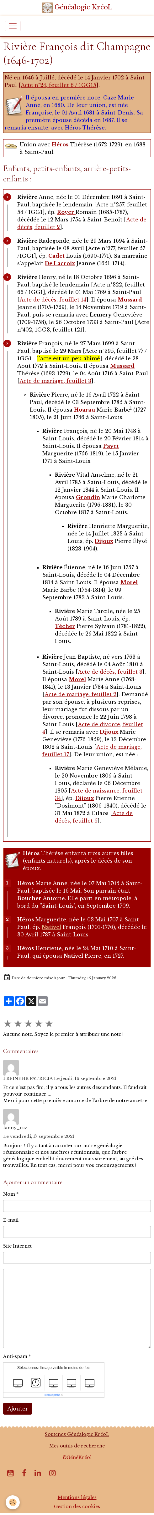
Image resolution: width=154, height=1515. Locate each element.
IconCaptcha (53, 1394)
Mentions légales (77, 1497)
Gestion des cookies (77, 1506)
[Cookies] (13, 1502)
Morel (77, 679)
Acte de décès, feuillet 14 (52, 299)
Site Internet (17, 1246)
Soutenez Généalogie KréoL (77, 1434)
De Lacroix (60, 263)
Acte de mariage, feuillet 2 (80, 694)
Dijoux (109, 732)
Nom (9, 1194)
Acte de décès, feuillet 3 (110, 672)
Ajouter (17, 1409)
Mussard (130, 299)
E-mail (11, 1220)
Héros (60, 144)
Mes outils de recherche (77, 1446)
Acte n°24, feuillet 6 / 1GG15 (58, 85)
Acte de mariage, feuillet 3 (55, 381)
